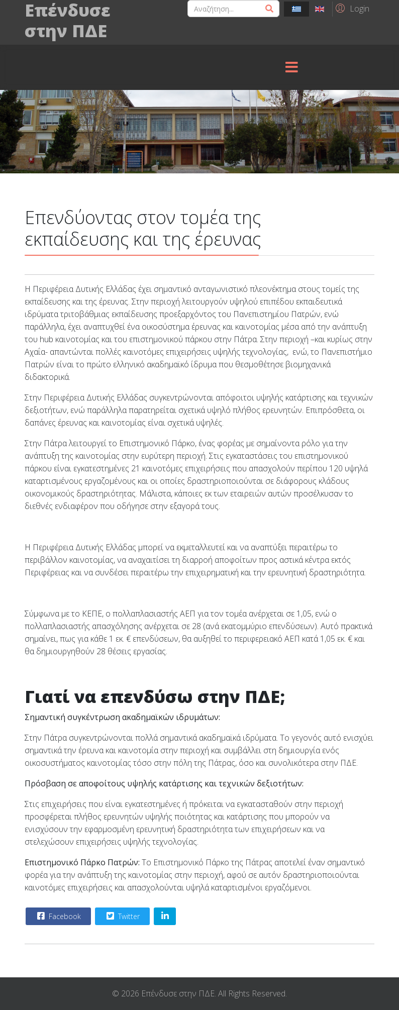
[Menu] (291, 67)
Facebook (58, 916)
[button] (351, 8)
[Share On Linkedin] (165, 916)
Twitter (122, 916)
